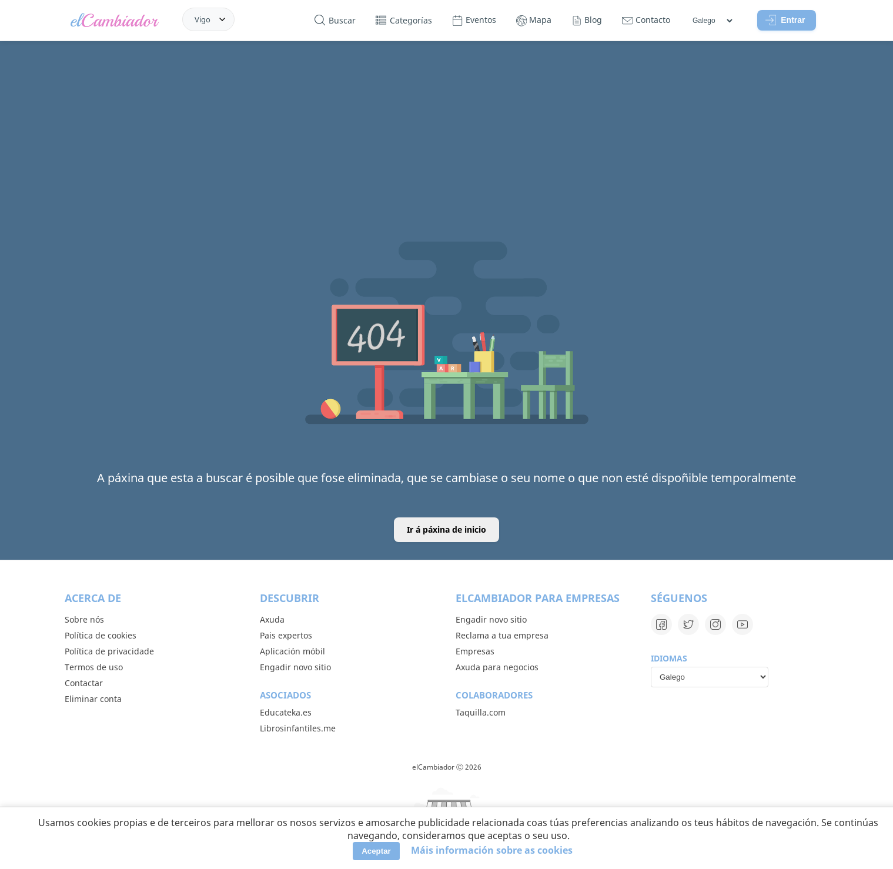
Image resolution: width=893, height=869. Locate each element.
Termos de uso (94, 667)
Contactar (84, 682)
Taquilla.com (481, 712)
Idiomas (669, 658)
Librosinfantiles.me (298, 728)
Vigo (202, 19)
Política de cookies (100, 635)
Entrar (785, 20)
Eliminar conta (93, 698)
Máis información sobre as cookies (492, 850)
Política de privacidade (109, 651)
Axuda (272, 619)
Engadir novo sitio (295, 667)
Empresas (475, 651)
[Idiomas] (712, 20)
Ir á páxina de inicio (446, 529)
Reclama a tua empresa (502, 635)
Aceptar (376, 851)
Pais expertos (286, 635)
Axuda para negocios (497, 667)
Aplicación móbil (292, 651)
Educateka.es (286, 712)
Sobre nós (84, 619)
